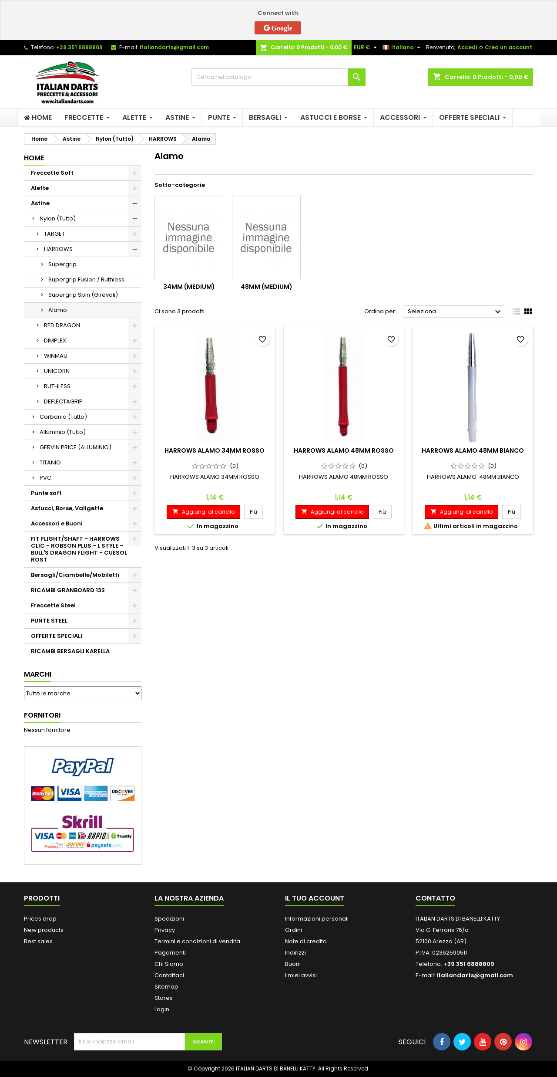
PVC (45, 478)
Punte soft (46, 493)
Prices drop (40, 918)
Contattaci (169, 975)
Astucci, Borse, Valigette (67, 508)
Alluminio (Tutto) (63, 432)
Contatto (435, 898)
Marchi (37, 674)
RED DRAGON (62, 325)
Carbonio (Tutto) (63, 417)
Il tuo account (314, 898)
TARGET (54, 234)
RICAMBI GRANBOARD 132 (68, 590)
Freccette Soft (52, 173)
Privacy (164, 930)
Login (161, 1009)
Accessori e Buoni (57, 523)
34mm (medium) (189, 286)
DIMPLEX (55, 340)
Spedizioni (169, 918)
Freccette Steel (53, 605)
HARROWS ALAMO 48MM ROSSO (344, 450)
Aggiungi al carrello (203, 511)
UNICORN (57, 371)
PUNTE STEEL (49, 620)
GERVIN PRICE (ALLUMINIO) (75, 447)
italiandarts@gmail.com (174, 47)
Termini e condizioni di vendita (197, 941)
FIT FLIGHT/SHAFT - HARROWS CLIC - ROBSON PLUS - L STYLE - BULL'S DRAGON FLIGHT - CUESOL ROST (79, 549)
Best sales (38, 941)
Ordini (293, 930)
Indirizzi (295, 952)
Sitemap (166, 986)
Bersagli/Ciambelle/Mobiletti (75, 575)
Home (34, 158)
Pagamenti (170, 952)
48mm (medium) (266, 286)
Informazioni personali (317, 918)
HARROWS (58, 249)
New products (44, 930)
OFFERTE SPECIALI (56, 636)
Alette (40, 188)
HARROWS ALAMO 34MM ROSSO (214, 450)
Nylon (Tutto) (58, 218)
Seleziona (455, 312)
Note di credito (306, 941)
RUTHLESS (57, 386)
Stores (163, 998)
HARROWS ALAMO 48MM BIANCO (473, 450)
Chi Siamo (168, 964)
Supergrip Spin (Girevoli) (83, 295)
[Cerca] (278, 77)
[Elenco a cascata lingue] (403, 47)
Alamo (57, 310)
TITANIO (50, 462)
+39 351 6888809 (79, 47)
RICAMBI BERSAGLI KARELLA (70, 651)
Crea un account (508, 47)
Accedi (467, 47)
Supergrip (62, 264)
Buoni (293, 964)
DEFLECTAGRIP (63, 401)
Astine (40, 203)
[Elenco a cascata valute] (366, 47)
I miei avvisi (301, 975)
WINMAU (55, 356)
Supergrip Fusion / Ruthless (86, 279)
